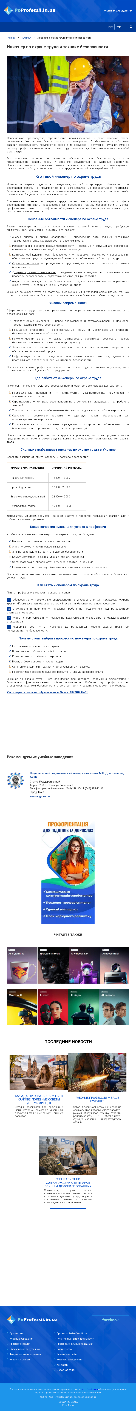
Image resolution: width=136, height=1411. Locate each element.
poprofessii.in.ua (90, 1389)
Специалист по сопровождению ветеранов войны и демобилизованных (68, 1182)
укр (118, 27)
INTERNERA (68, 1405)
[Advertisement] (68, 722)
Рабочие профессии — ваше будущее (97, 1099)
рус (110, 27)
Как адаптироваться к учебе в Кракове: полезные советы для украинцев (39, 1099)
